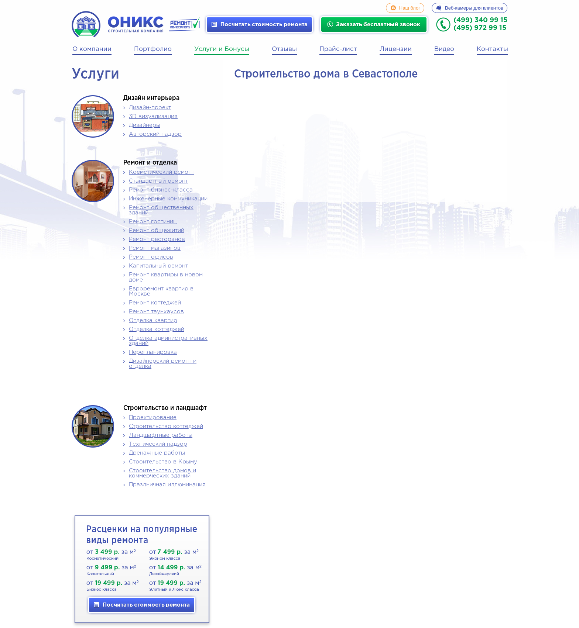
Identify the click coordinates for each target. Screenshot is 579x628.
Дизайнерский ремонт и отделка (162, 364)
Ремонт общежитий (156, 230)
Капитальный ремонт (158, 265)
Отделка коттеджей (156, 329)
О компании (92, 49)
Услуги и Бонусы (221, 49)
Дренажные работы (157, 453)
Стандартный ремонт (158, 181)
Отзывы (284, 49)
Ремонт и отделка (150, 163)
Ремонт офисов (151, 257)
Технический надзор (158, 444)
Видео (444, 49)
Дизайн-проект (150, 107)
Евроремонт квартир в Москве (161, 291)
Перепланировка (153, 352)
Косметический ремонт (161, 172)
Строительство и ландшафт (165, 408)
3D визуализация (153, 116)
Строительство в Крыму (163, 461)
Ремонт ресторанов (157, 239)
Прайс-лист (338, 49)
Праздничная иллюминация (167, 484)
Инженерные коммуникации (168, 198)
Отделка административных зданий (168, 341)
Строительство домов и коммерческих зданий (162, 473)
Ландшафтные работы (160, 435)
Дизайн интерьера (151, 98)
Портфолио (153, 49)
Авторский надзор (155, 134)
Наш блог (409, 8)
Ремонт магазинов (155, 248)
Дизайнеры (144, 125)
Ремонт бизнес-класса (161, 189)
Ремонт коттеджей (155, 302)
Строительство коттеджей (166, 426)
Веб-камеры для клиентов (474, 8)
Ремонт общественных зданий (161, 210)
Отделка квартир (153, 320)
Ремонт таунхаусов (156, 311)
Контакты (492, 49)
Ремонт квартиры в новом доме (166, 277)
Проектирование (153, 417)
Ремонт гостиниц (153, 221)
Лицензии (396, 49)
